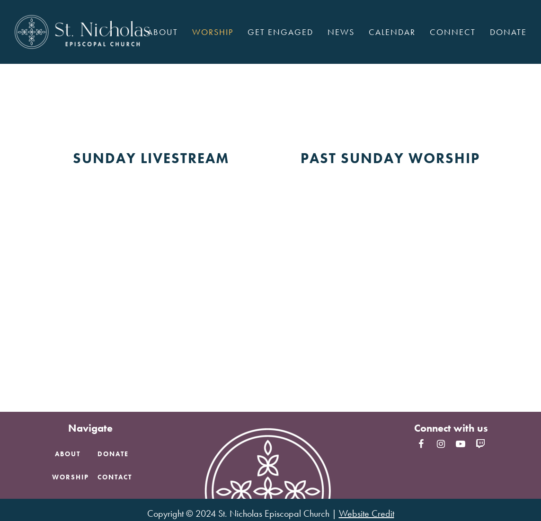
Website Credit (366, 513)
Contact (115, 477)
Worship (70, 477)
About (67, 454)
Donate (113, 454)
